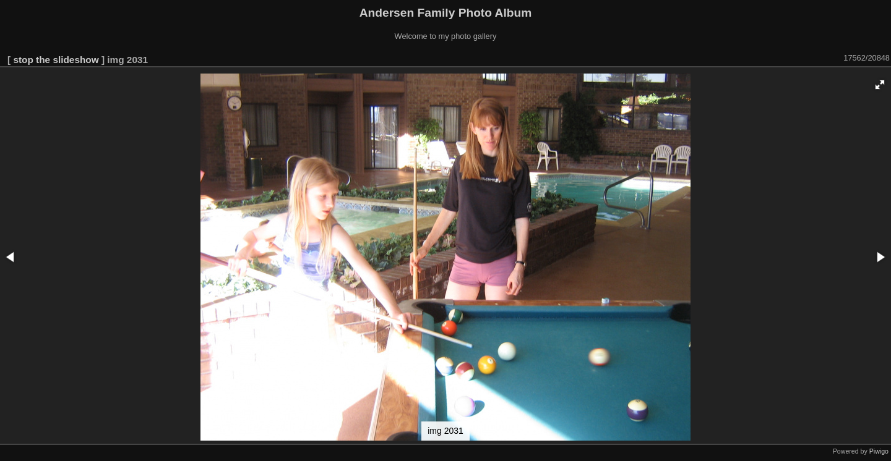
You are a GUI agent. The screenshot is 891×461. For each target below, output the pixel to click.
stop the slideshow (55, 59)
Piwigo (879, 451)
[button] (880, 85)
